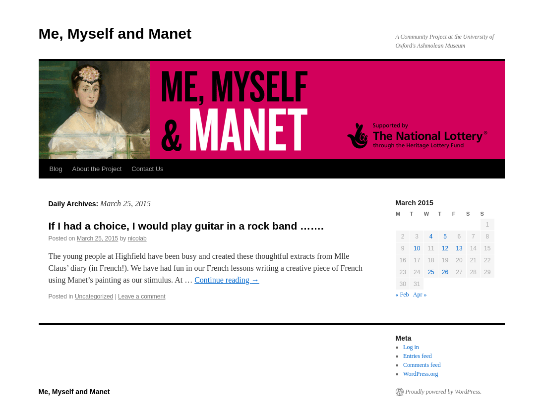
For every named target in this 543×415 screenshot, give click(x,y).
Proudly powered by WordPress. (444, 391)
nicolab (137, 238)
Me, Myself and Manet (115, 33)
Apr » (420, 294)
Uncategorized (94, 296)
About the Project (97, 169)
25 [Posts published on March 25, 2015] (430, 272)
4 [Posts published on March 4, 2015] (431, 236)
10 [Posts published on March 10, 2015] (417, 248)
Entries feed (417, 356)
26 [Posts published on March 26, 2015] (445, 272)
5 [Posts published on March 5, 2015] (445, 236)
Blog (56, 169)
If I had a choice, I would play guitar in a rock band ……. (186, 226)
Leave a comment (141, 296)
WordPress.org (420, 373)
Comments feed (422, 364)
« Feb (402, 294)
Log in (411, 347)
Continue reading (226, 280)
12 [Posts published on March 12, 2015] (445, 248)
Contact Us (147, 169)
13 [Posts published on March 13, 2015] (459, 248)
